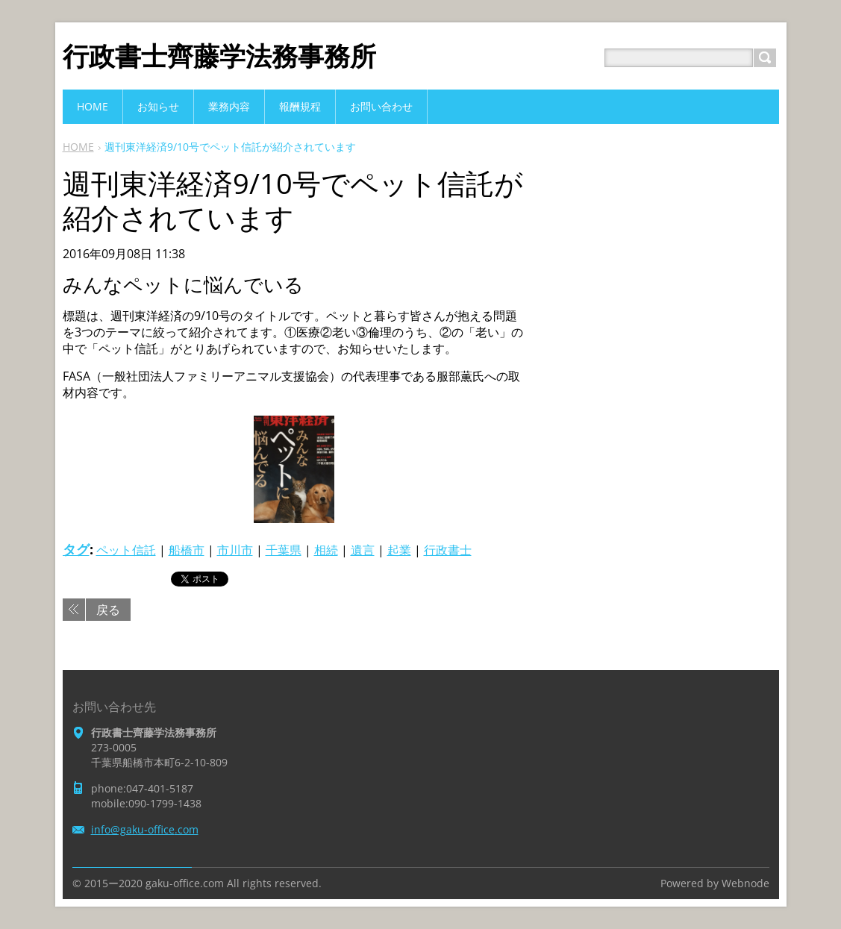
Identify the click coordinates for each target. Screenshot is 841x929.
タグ (76, 549)
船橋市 (186, 550)
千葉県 (283, 550)
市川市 (235, 550)
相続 (326, 550)
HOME (78, 147)
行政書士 (448, 550)
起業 (399, 550)
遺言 (363, 550)
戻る (108, 609)
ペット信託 (126, 550)
